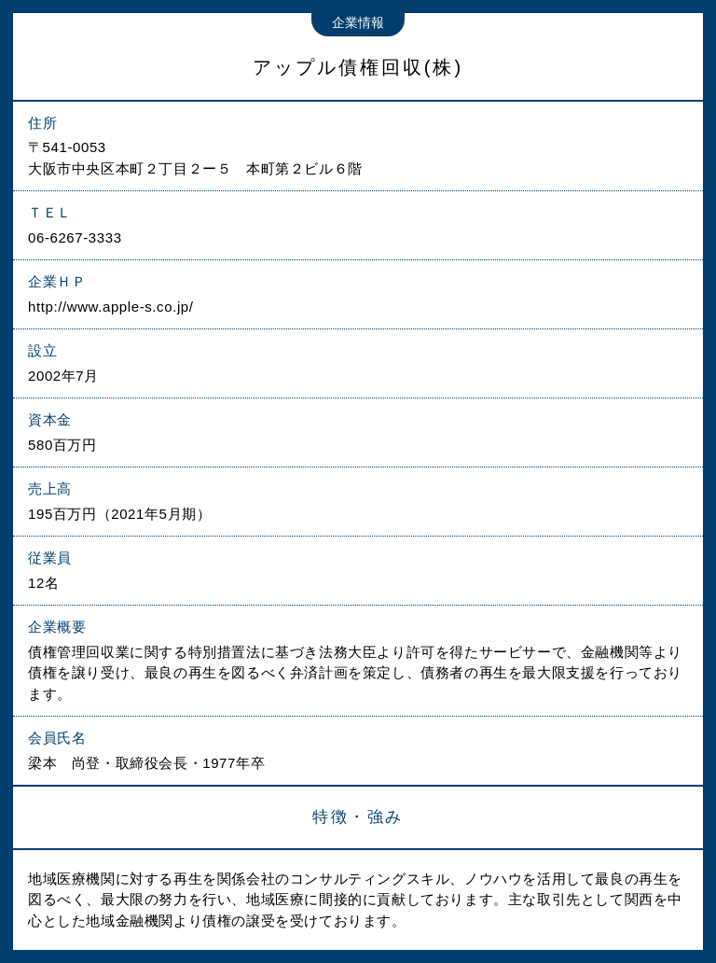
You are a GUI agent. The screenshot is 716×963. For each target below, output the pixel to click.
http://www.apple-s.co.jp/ (111, 306)
